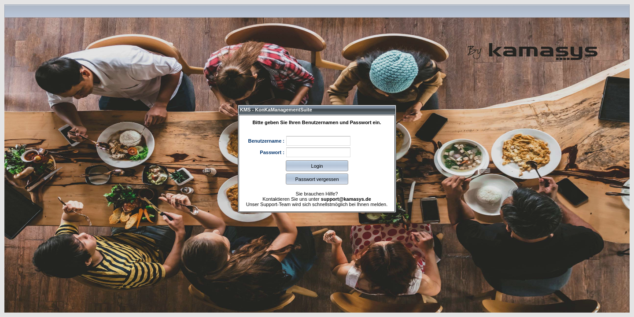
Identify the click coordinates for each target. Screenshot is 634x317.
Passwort (270, 152)
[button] (317, 165)
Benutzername (264, 141)
